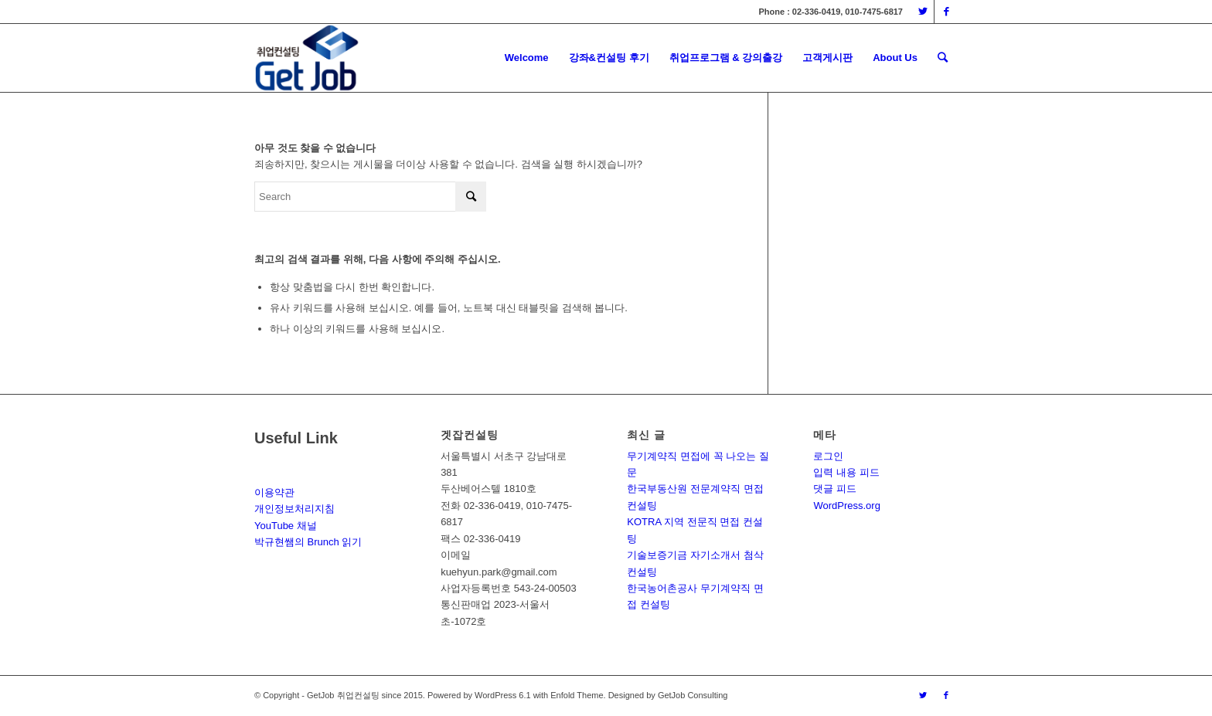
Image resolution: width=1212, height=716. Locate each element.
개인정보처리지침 (294, 508)
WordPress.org (846, 505)
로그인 (828, 456)
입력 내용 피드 (846, 472)
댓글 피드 (834, 488)
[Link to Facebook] (946, 11)
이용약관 (274, 492)
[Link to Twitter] (922, 11)
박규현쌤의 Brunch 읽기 (308, 542)
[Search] (943, 58)
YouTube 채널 (285, 525)
